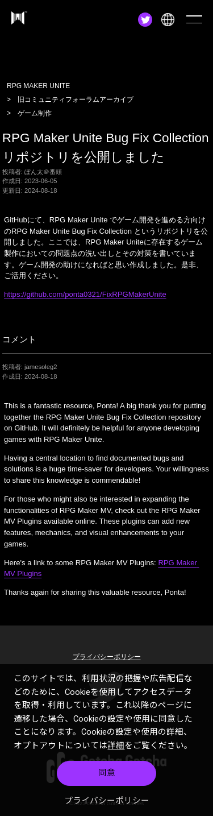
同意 (106, 776)
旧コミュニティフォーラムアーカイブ (75, 99)
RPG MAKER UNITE (38, 86)
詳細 (115, 748)
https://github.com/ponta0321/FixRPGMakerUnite (85, 294)
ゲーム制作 (35, 113)
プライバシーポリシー (106, 803)
